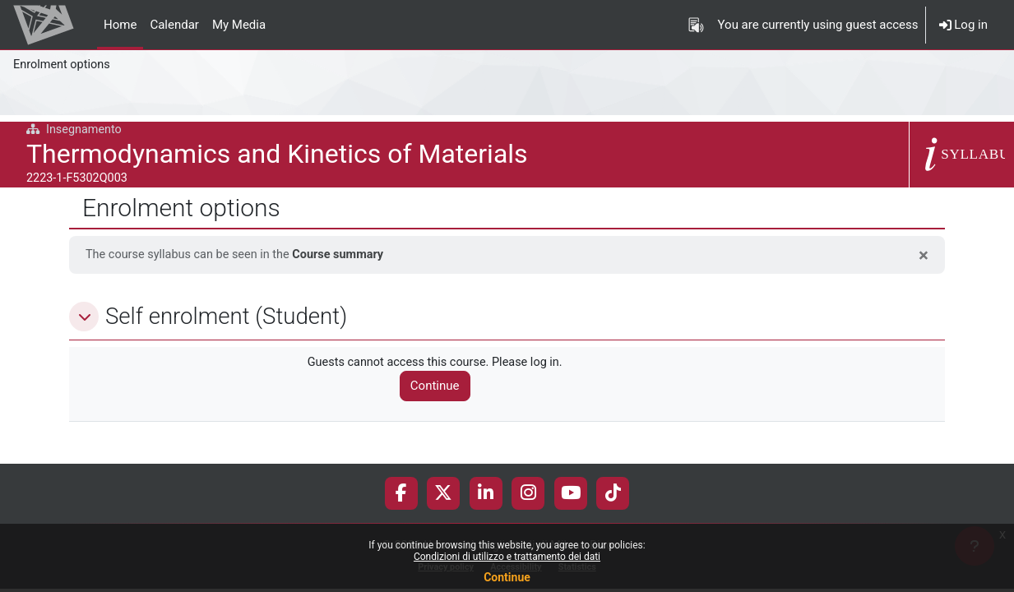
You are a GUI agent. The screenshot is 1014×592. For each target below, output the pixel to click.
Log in (963, 24)
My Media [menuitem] (239, 24)
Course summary (347, 254)
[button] (84, 317)
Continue (507, 577)
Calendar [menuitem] (174, 24)
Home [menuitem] (120, 24)
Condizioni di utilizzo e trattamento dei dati (507, 556)
